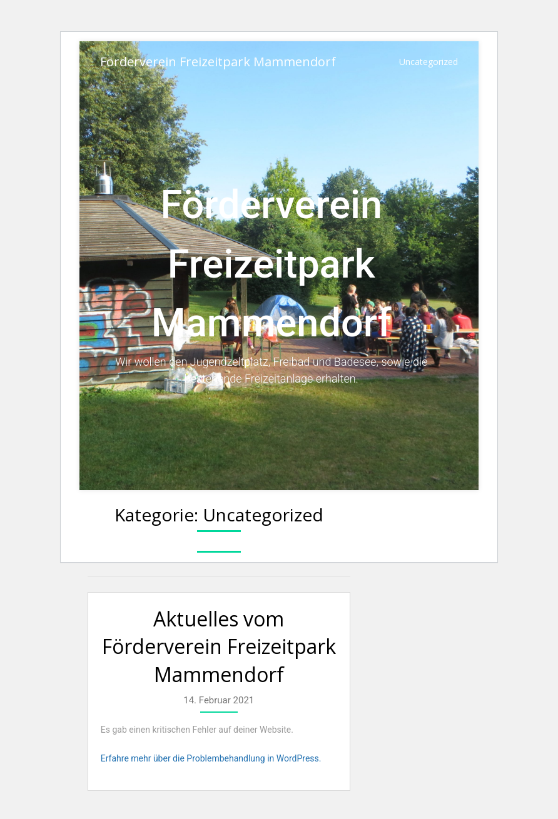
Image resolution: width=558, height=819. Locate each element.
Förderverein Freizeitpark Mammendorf (218, 61)
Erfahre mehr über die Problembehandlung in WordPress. (211, 758)
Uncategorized (428, 62)
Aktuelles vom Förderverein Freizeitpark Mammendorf (219, 646)
